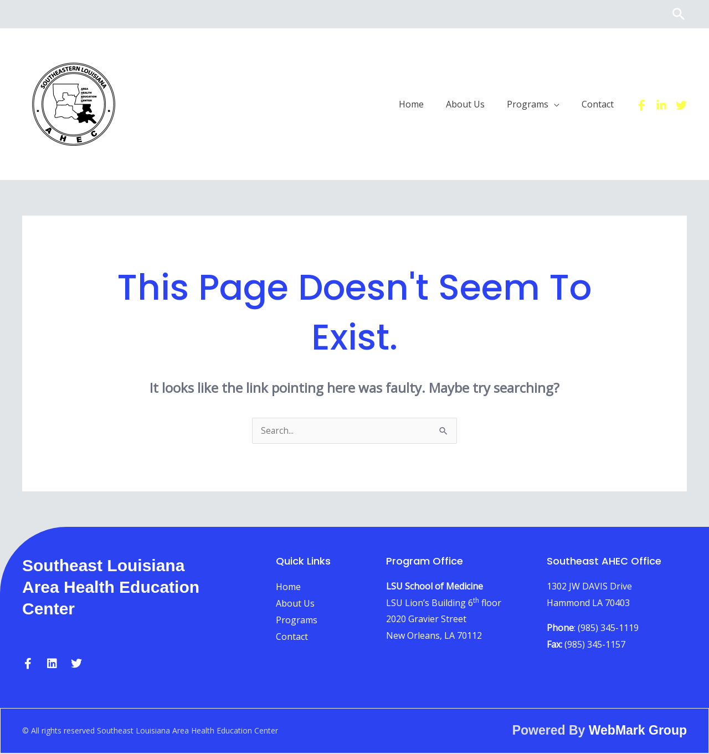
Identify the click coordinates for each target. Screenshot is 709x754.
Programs (296, 620)
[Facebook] (641, 104)
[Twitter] (681, 104)
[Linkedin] (661, 104)
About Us (295, 604)
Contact (292, 637)
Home (288, 587)
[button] (678, 14)
